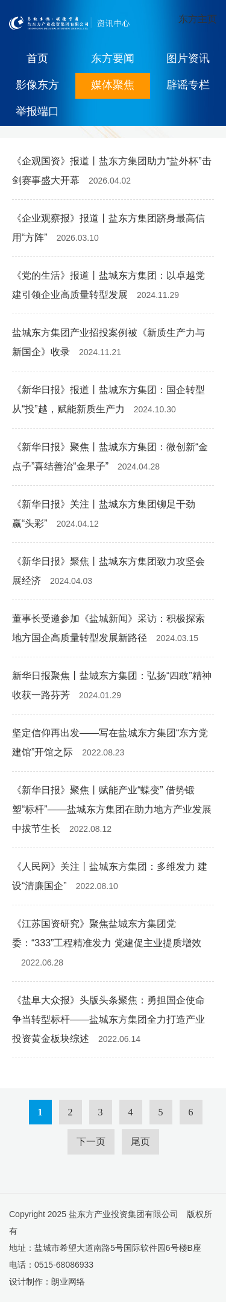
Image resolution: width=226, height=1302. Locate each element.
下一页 (91, 1141)
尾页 (140, 1141)
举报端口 (37, 111)
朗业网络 (68, 1281)
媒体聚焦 (112, 85)
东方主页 (197, 19)
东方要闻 (112, 58)
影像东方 (37, 85)
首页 (37, 58)
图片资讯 (188, 58)
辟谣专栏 (188, 85)
